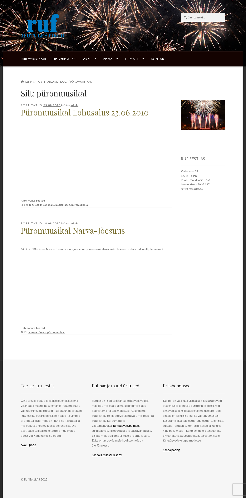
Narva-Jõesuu (37, 332)
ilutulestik (35, 204)
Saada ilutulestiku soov (107, 454)
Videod (107, 59)
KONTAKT (158, 59)
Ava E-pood (28, 445)
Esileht (29, 81)
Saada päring (171, 450)
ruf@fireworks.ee (192, 188)
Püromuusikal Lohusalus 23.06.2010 (85, 112)
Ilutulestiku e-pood (33, 59)
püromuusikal (80, 204)
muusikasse (62, 204)
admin (74, 105)
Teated (40, 200)
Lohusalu (48, 204)
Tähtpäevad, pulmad (125, 425)
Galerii (85, 59)
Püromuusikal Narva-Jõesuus (73, 230)
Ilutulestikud (60, 59)
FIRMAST (131, 59)
